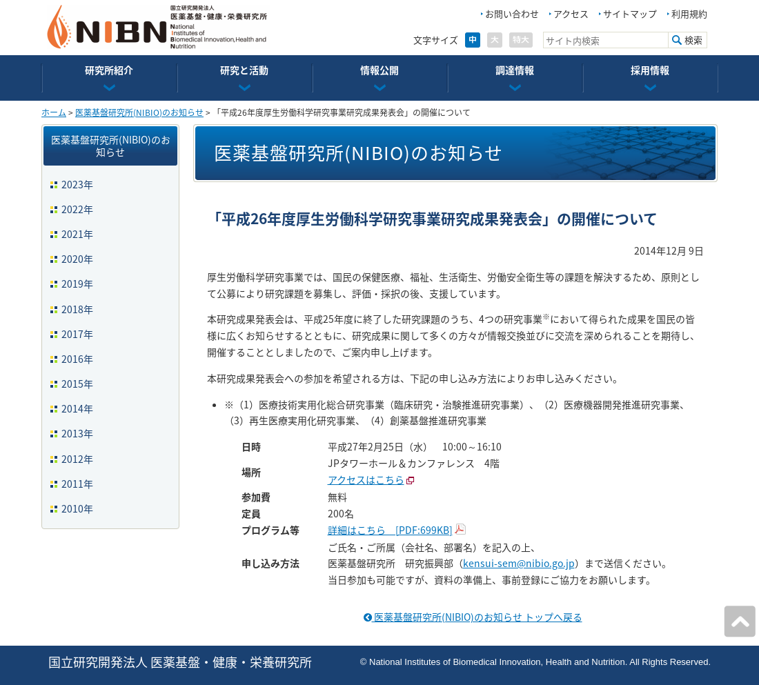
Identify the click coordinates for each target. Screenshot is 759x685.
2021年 (77, 234)
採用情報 (650, 70)
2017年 (77, 334)
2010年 (77, 508)
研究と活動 (244, 70)
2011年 (77, 483)
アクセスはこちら (366, 479)
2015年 (77, 383)
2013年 (77, 433)
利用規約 (689, 13)
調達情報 (514, 70)
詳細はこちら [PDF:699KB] (390, 530)
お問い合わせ (512, 13)
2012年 (77, 459)
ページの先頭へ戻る (740, 621)
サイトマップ (630, 13)
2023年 (77, 184)
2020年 (77, 258)
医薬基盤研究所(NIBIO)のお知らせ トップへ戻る (473, 617)
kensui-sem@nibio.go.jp (519, 563)
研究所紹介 (109, 70)
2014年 (77, 408)
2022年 (77, 209)
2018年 (77, 309)
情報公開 (379, 70)
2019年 (77, 283)
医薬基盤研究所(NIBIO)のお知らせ (139, 112)
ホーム (53, 112)
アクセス (571, 13)
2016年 (77, 359)
